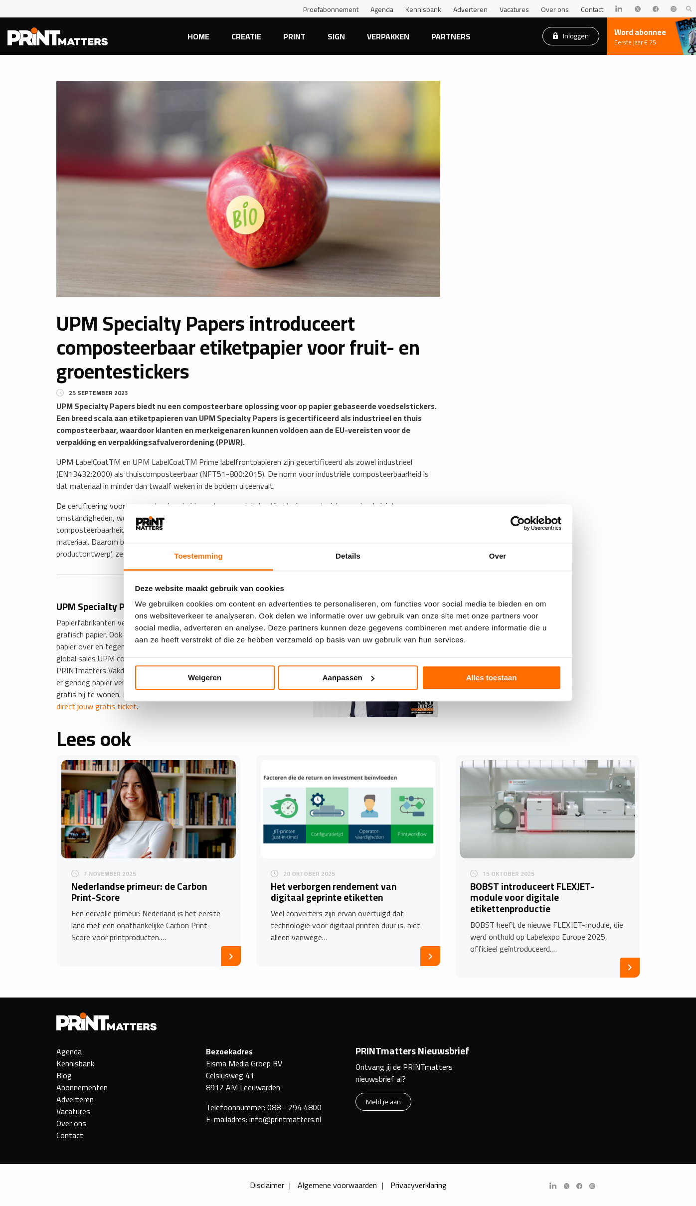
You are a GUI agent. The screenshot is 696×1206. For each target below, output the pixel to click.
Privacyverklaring (418, 1185)
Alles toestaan (491, 677)
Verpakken (388, 36)
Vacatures (514, 9)
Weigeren (204, 677)
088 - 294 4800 (294, 1107)
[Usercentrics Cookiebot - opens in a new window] (517, 523)
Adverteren (470, 9)
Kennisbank (423, 9)
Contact (592, 9)
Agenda (381, 9)
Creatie (246, 36)
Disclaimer (267, 1185)
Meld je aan (383, 1101)
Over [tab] (498, 556)
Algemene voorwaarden (337, 1185)
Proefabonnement (330, 9)
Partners (451, 36)
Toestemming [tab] (198, 556)
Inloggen (571, 35)
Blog (64, 1075)
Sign (336, 36)
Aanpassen (348, 677)
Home (198, 36)
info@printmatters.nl (285, 1119)
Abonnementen (82, 1087)
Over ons (555, 9)
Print (294, 36)
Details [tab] (348, 556)
